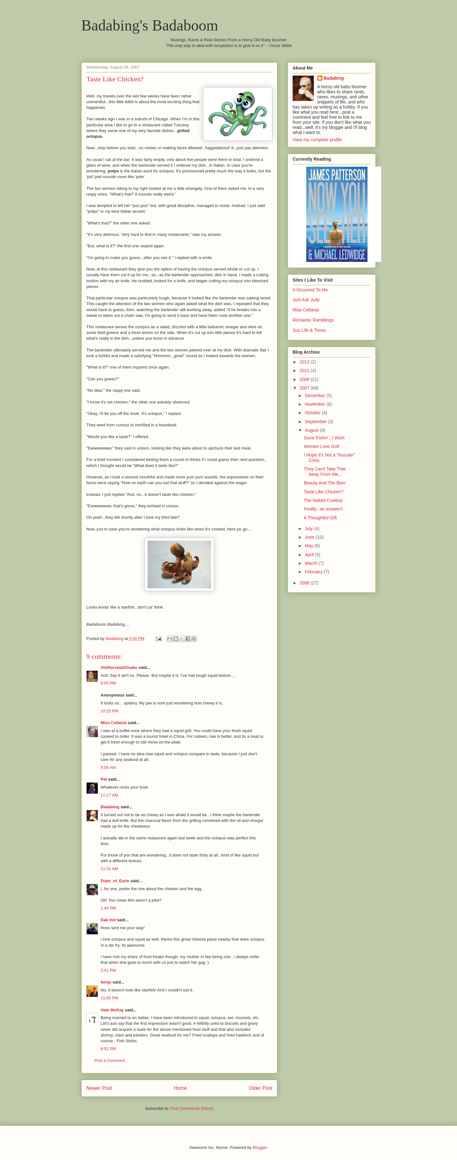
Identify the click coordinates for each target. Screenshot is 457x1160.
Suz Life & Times (309, 330)
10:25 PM (109, 711)
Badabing (110, 806)
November (315, 404)
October (313, 412)
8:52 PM (108, 1048)
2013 (305, 361)
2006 (305, 582)
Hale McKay (112, 1010)
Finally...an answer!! (323, 508)
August (312, 430)
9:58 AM (108, 767)
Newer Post (99, 1088)
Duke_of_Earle (115, 880)
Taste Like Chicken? (323, 491)
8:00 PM (108, 683)
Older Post (260, 1088)
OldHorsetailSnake (119, 667)
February (314, 571)
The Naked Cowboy (323, 500)
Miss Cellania (114, 722)
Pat (104, 779)
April (310, 554)
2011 (305, 370)
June (310, 537)
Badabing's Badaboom (149, 25)
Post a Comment (109, 1060)
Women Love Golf (321, 446)
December (315, 395)
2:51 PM (108, 970)
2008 (305, 379)
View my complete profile (317, 139)
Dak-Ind (108, 919)
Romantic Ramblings (313, 320)
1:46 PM (108, 908)
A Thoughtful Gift (320, 517)
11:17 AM (109, 795)
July (309, 528)
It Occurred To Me (310, 289)
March (311, 563)
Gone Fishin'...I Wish (324, 437)
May (309, 545)
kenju (106, 982)
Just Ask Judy (306, 299)
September (316, 421)
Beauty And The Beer (325, 482)
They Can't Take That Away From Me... (325, 471)
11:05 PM (109, 998)
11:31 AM (109, 868)
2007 (305, 387)
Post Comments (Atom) (191, 1108)
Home (180, 1088)
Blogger (260, 1147)
